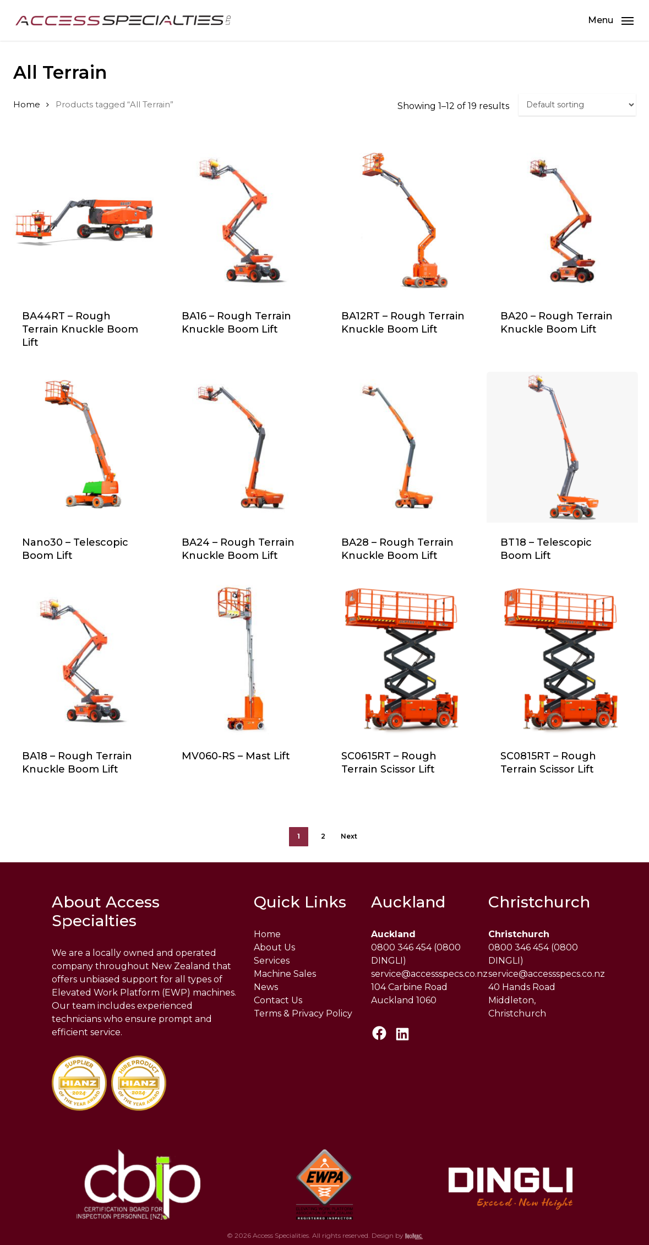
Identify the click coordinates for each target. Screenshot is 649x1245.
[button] (611, 20)
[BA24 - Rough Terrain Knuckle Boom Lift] (243, 447)
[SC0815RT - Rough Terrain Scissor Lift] (562, 660)
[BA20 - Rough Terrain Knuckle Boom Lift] (562, 220)
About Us (274, 947)
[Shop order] (577, 105)
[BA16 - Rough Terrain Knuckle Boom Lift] (243, 220)
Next (349, 836)
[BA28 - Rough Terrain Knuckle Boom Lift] (403, 447)
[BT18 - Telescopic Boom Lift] (562, 447)
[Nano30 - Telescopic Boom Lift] (84, 447)
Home (26, 105)
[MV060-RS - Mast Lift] (243, 660)
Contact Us (278, 1000)
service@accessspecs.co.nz (429, 974)
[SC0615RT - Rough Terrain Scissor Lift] (403, 660)
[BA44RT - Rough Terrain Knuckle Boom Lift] (84, 220)
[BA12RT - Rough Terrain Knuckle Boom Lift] (403, 220)
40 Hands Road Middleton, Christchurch (521, 1000)
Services (272, 960)
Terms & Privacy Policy (303, 1013)
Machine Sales (285, 974)
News (266, 987)
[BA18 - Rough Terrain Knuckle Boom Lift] (84, 660)
